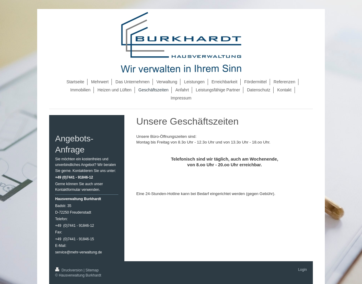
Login (302, 270)
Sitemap (92, 270)
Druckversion (69, 270)
